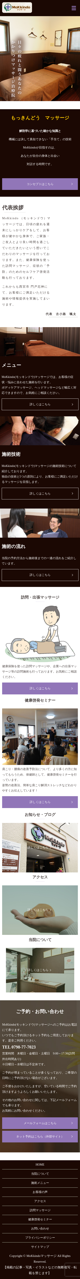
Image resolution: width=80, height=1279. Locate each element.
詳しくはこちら (40, 404)
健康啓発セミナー (40, 1219)
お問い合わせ (40, 1228)
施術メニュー (40, 1182)
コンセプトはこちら (40, 184)
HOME (40, 1164)
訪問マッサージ (40, 1210)
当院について (40, 1173)
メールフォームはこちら (40, 1123)
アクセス (40, 1201)
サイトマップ (40, 1246)
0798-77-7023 (24, 1047)
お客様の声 (40, 1192)
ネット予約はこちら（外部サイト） (40, 1136)
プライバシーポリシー (40, 1237)
